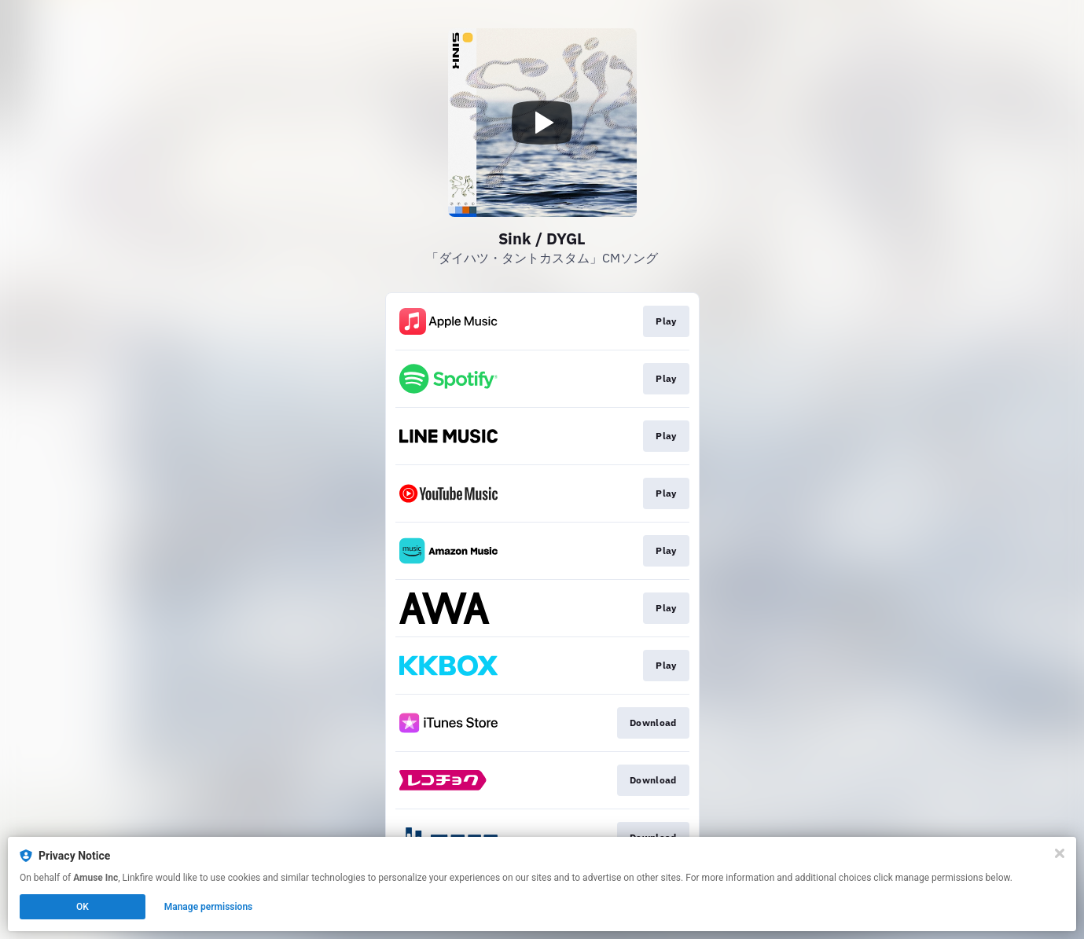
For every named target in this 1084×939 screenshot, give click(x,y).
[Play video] (542, 123)
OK (82, 906)
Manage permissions (208, 906)
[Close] (1059, 853)
